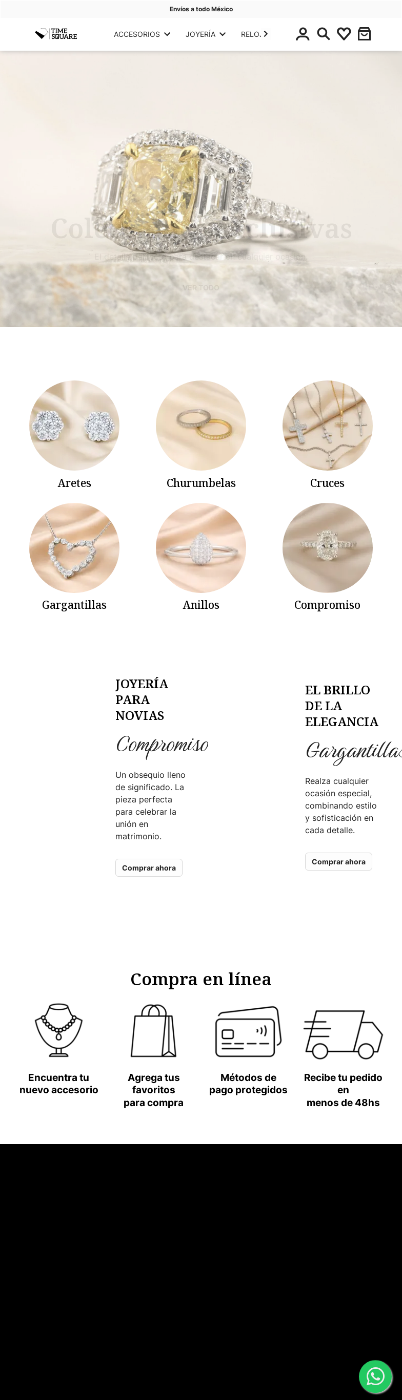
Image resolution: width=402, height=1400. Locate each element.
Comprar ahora (149, 867)
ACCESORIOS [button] (142, 34)
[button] (266, 34)
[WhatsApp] (375, 1377)
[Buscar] (323, 34)
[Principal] (55, 34)
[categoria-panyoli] (74, 435)
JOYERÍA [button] (206, 34)
